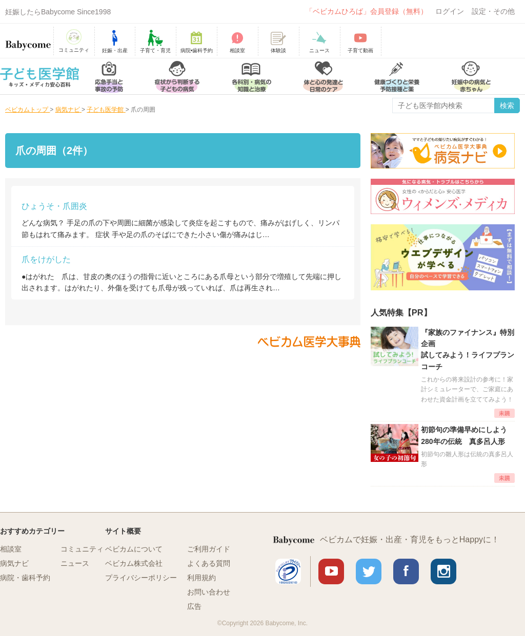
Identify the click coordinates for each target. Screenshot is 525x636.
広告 (194, 606)
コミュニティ (82, 549)
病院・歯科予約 (25, 578)
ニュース (74, 563)
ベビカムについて (134, 549)
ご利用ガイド (208, 549)
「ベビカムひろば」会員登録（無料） (367, 11)
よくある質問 (208, 563)
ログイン (449, 11)
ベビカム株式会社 (134, 563)
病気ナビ (14, 563)
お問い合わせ (208, 592)
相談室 (11, 549)
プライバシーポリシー (141, 578)
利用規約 (201, 578)
